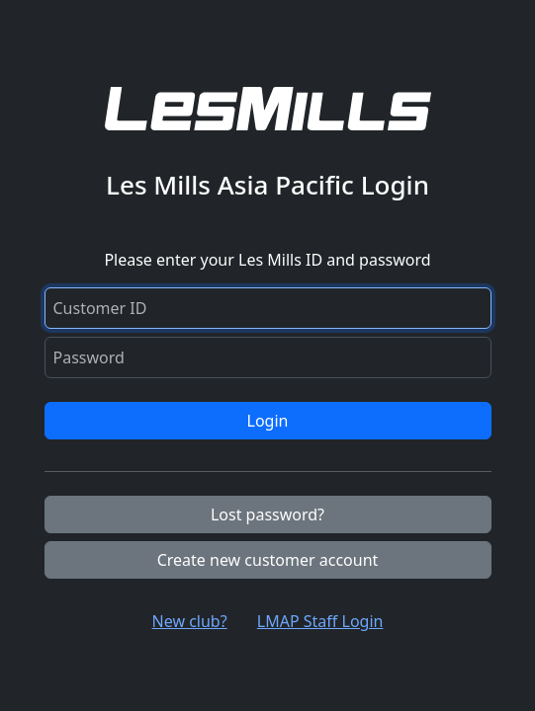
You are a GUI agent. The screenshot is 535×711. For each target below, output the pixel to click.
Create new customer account (268, 560)
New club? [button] (189, 621)
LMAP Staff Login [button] (320, 621)
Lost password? (267, 514)
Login (268, 421)
